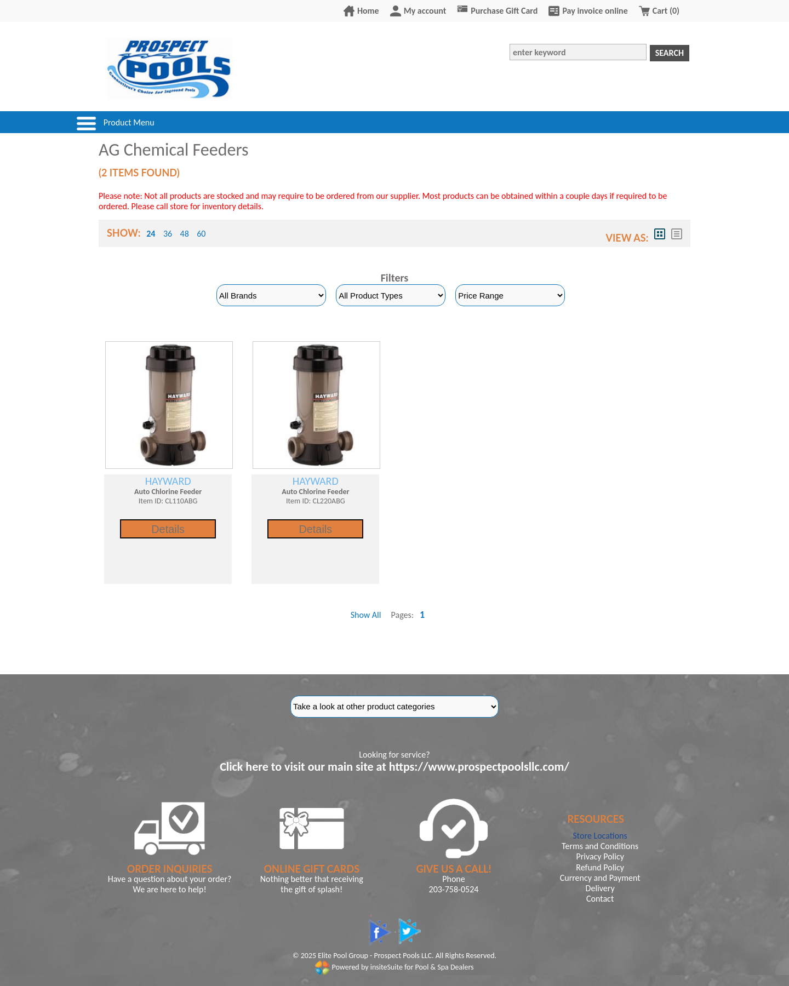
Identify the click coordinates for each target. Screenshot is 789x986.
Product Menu (129, 122)
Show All (366, 615)
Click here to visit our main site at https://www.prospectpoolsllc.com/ (394, 766)
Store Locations (600, 835)
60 (201, 233)
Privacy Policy (600, 856)
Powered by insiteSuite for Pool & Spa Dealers (394, 967)
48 (184, 233)
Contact (600, 898)
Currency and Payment (600, 878)
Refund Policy (600, 867)
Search (669, 53)
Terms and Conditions (600, 846)
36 (167, 233)
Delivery (600, 888)
